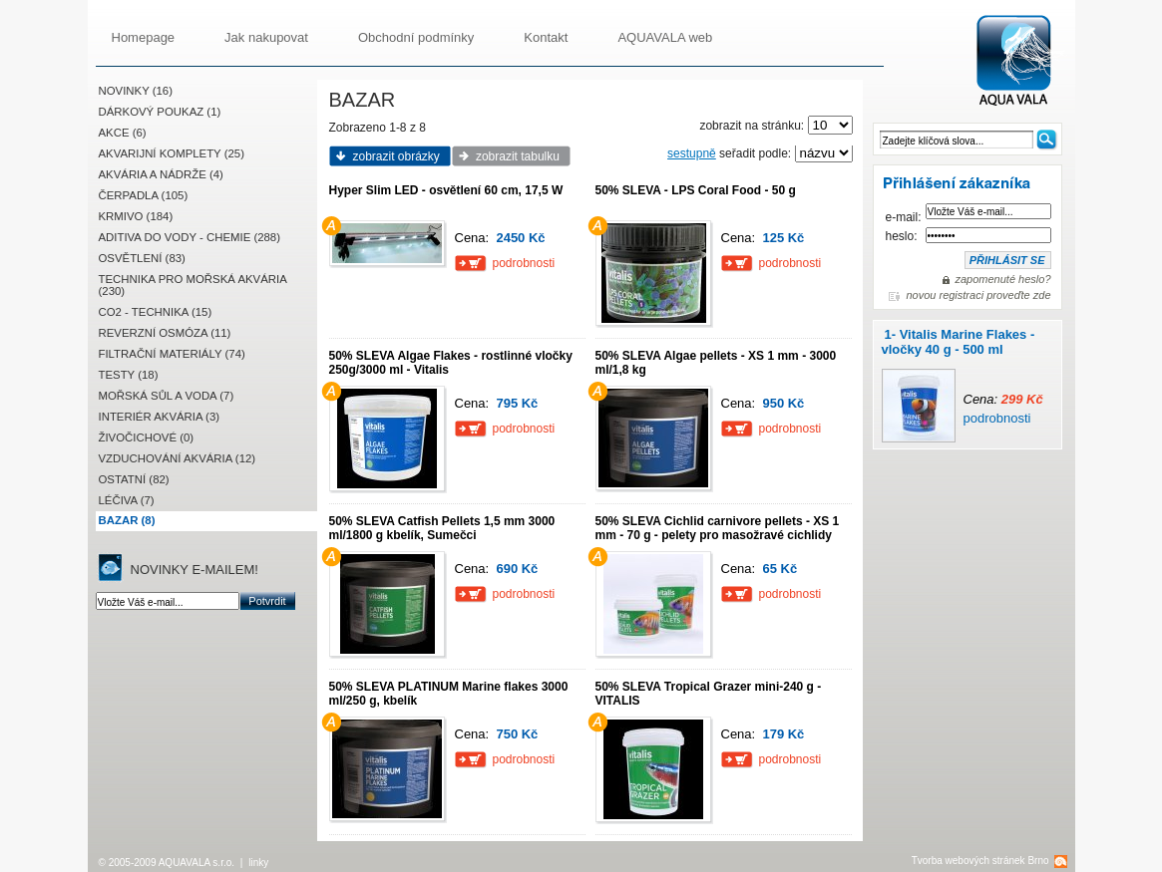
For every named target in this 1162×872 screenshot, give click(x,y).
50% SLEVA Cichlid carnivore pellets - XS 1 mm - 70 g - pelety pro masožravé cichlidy (717, 528)
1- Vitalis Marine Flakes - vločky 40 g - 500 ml (958, 342)
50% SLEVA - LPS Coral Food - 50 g (695, 190)
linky (258, 862)
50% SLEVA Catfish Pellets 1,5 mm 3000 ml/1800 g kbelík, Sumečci (442, 528)
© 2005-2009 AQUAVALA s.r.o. (167, 862)
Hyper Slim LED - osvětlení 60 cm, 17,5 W (446, 190)
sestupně (691, 153)
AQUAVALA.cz (1021, 61)
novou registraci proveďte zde (978, 295)
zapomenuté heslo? (1002, 279)
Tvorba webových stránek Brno (980, 860)
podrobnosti (997, 418)
